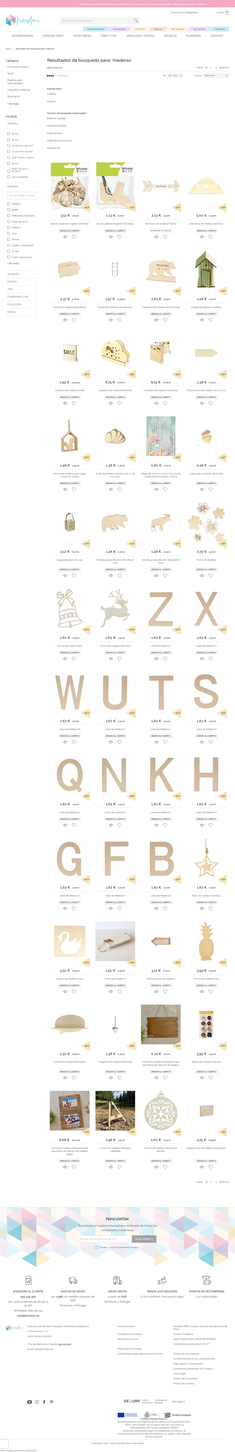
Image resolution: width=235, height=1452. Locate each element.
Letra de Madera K (161, 812)
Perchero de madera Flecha (160, 223)
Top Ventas (199, 29)
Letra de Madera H (206, 812)
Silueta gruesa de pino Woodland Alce (160, 561)
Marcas (158, 29)
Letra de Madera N (115, 812)
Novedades (119, 29)
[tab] (22, 123)
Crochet (216, 36)
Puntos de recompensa (186, 1354)
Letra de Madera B (161, 895)
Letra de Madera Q (69, 812)
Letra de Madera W (69, 729)
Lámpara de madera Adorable (161, 390)
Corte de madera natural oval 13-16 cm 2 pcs (115, 475)
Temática (220, 29)
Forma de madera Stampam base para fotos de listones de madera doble (69, 1151)
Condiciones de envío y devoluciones (194, 1358)
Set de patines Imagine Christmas (115, 223)
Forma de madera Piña (206, 978)
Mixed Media (82, 36)
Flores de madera (206, 559)
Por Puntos (177, 29)
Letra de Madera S (206, 729)
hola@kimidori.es (44, 1349)
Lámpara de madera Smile (69, 390)
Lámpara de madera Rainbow (115, 390)
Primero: (199, 75)
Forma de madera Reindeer (115, 646)
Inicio (8, 49)
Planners (193, 36)
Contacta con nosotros (130, 1334)
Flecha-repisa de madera (161, 978)
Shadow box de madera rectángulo (206, 1148)
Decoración (13, 96)
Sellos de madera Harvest (206, 1061)
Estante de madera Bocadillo (70, 1061)
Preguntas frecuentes (130, 1349)
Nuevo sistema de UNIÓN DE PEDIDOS (194, 1339)
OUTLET (140, 29)
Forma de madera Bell (69, 646)
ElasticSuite (31, 1450)
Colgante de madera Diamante (115, 1061)
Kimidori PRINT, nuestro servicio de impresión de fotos (200, 1327)
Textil (10, 73)
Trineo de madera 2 (115, 978)
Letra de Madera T (161, 729)
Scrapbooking (22, 36)
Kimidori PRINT (53, 36)
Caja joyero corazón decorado (206, 473)
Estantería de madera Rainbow (206, 223)
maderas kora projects (59, 140)
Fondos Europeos (183, 1334)
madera (51, 101)
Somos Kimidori (126, 1326)
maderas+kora (54, 133)
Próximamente (95, 29)
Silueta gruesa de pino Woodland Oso (115, 561)
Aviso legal (179, 1373)
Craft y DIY (109, 36)
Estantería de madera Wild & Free (161, 307)
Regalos (170, 36)
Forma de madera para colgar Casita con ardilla (69, 475)
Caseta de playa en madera (206, 307)
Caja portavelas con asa (70, 559)
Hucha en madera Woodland (69, 307)
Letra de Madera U (115, 729)
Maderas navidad (56, 118)
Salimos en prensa (128, 1339)
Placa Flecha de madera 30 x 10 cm (206, 390)
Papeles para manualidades (15, 81)
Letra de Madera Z (161, 646)
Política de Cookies (183, 1383)
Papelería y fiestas (141, 36)
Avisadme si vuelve (161, 230)
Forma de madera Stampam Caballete (115, 1149)
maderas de (53, 148)
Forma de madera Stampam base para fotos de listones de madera (160, 1063)
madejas (51, 93)
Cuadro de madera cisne (69, 978)
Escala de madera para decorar (115, 307)
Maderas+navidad (56, 125)
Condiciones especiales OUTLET (191, 1344)
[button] (74, 237)
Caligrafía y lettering (18, 89)
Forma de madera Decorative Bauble (160, 1149)
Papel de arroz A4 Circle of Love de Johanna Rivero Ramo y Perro (160, 475)
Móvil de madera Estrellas (206, 895)
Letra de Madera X (206, 646)
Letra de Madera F (115, 895)
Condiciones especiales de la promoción (140, 1354)
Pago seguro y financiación (188, 1363)
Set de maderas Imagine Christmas (69, 223)
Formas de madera (17, 66)
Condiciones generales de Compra (192, 1368)
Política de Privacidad (185, 1378)
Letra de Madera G (69, 895)
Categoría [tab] (12, 60)
